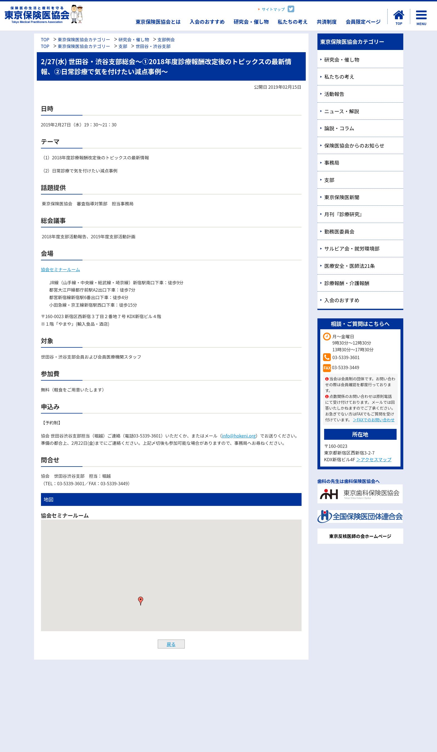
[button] (140, 601)
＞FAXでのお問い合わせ (374, 419)
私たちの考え (293, 21)
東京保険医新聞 (342, 197)
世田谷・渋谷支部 (152, 46)
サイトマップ (273, 9)
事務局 (331, 162)
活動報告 (334, 93)
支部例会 (166, 39)
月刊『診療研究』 (344, 214)
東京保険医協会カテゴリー (84, 39)
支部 (122, 46)
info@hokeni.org (239, 436)
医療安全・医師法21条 (349, 265)
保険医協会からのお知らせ (354, 145)
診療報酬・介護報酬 (347, 283)
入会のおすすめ (207, 21)
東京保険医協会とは (158, 21)
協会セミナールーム (60, 269)
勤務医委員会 (339, 231)
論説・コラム (339, 128)
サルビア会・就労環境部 (352, 248)
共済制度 (327, 21)
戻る (171, 644)
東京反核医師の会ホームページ (360, 536)
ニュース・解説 (341, 111)
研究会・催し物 (251, 21)
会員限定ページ (363, 21)
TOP (45, 39)
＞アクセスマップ (374, 459)
